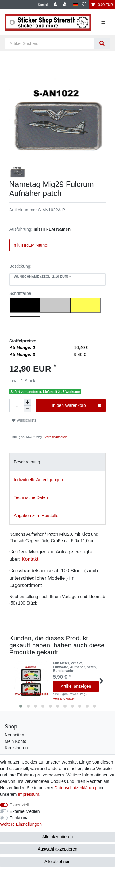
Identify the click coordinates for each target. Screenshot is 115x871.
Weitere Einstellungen (21, 824)
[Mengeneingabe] (16, 405)
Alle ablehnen (57, 861)
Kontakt (43, 4)
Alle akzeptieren (57, 836)
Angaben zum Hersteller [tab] (37, 515)
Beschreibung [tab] (27, 462)
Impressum (28, 794)
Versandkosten (55, 437)
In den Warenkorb (76, 405)
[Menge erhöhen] (27, 402)
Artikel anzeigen (76, 686)
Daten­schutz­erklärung (75, 787)
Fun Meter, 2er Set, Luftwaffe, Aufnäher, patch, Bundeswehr (75, 666)
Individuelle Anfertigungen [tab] (38, 479)
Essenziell (19, 804)
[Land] (75, 4)
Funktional (20, 817)
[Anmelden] (56, 4)
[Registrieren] (66, 4)
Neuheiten (14, 734)
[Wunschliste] (84, 4)
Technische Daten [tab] (31, 497)
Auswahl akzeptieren (57, 849)
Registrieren (16, 747)
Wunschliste (24, 420)
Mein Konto (15, 741)
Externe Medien (25, 811)
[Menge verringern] (27, 409)
